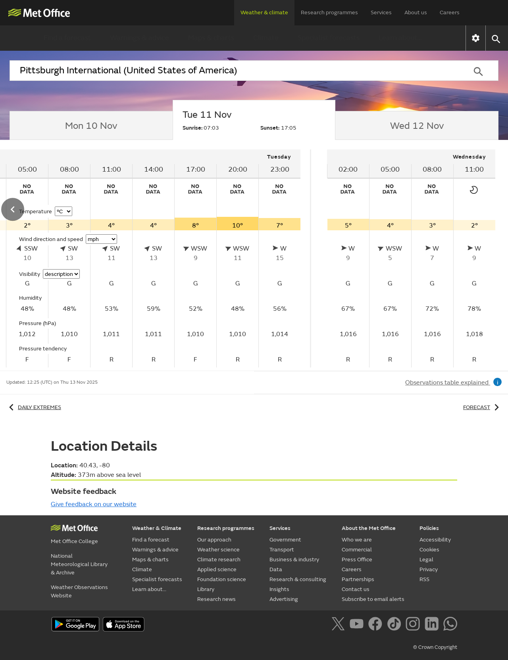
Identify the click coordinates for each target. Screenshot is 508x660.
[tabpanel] (411, 258)
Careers (450, 12)
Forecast (482, 407)
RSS (424, 579)
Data (275, 569)
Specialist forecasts (329, 37)
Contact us (355, 589)
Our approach (214, 539)
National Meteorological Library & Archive (79, 564)
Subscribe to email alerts (373, 599)
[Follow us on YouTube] (358, 625)
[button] (495, 38)
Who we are (357, 539)
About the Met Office (369, 528)
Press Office (357, 559)
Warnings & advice (139, 37)
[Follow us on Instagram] (414, 625)
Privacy (428, 569)
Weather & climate (264, 12)
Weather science (218, 549)
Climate (266, 37)
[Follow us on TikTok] (395, 625)
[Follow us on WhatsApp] (450, 625)
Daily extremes (33, 407)
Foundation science (221, 579)
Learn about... (400, 37)
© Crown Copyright (435, 647)
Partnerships (358, 579)
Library (205, 589)
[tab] (91, 125)
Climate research (219, 559)
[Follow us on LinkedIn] (433, 625)
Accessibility (435, 539)
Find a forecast (67, 37)
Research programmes (329, 12)
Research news (216, 599)
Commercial (357, 549)
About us (415, 12)
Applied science (217, 569)
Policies (429, 528)
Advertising (283, 599)
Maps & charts (211, 37)
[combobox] (234, 70)
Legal (426, 559)
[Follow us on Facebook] (376, 625)
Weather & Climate (156, 528)
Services (381, 12)
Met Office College (74, 541)
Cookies (429, 549)
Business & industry (294, 559)
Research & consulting (297, 579)
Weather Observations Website (79, 591)
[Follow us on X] (339, 625)
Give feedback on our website (94, 504)
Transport (281, 549)
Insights (279, 589)
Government (285, 539)
